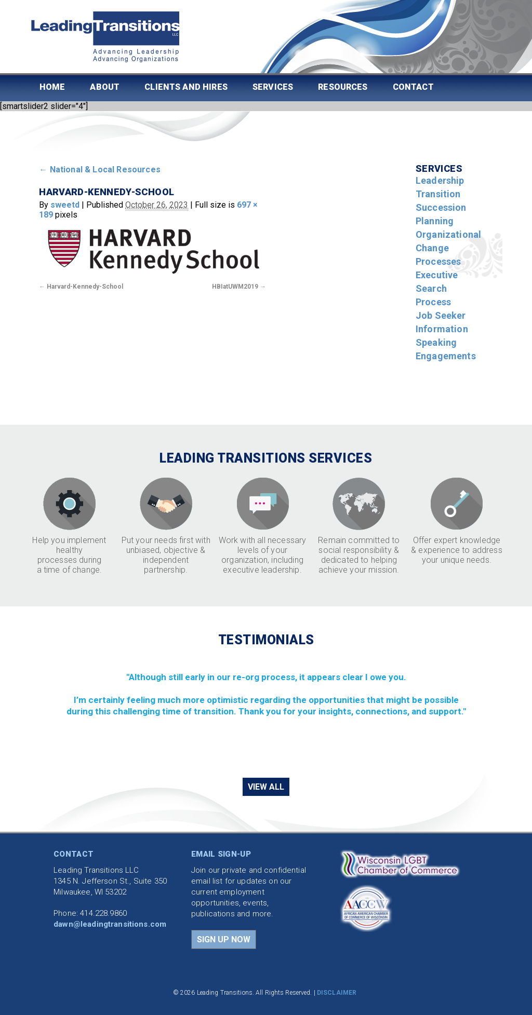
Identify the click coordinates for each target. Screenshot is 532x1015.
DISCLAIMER (336, 992)
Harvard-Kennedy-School (85, 286)
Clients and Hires (186, 87)
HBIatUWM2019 (235, 286)
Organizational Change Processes (448, 248)
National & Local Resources (100, 169)
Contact (413, 87)
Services (272, 87)
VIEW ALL (266, 787)
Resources (342, 87)
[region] (266, 711)
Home (52, 87)
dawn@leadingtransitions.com (110, 924)
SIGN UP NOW (223, 939)
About (104, 87)
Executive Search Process (437, 288)
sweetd (64, 205)
